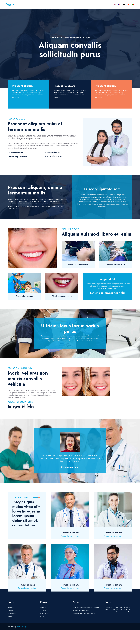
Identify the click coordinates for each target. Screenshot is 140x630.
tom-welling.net (22, 626)
